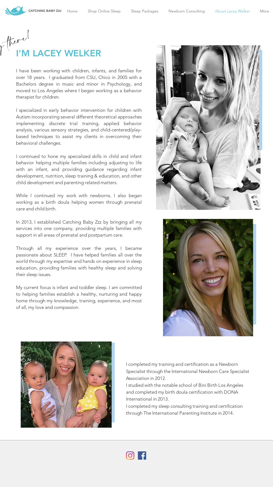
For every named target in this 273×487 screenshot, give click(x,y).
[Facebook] (142, 455)
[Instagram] (130, 455)
